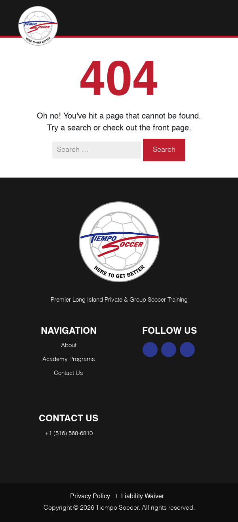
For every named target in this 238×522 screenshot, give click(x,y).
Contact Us (68, 373)
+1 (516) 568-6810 (69, 433)
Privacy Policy (90, 496)
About (68, 345)
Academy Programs (68, 359)
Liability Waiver (142, 496)
